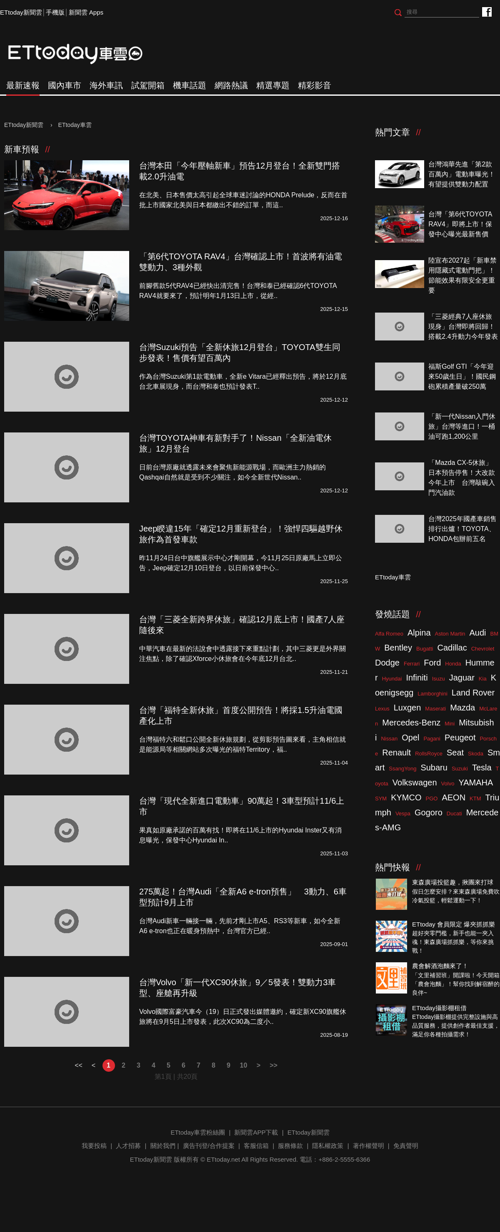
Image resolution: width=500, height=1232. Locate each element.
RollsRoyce (428, 753)
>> (274, 1065)
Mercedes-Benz (411, 722)
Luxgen (407, 707)
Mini (450, 723)
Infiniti (417, 677)
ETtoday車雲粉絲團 (486, 11)
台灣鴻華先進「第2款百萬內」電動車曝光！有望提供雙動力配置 (461, 174)
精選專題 (273, 85)
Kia (483, 679)
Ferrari (412, 664)
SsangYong (402, 768)
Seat (455, 752)
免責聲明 (405, 1145)
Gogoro (428, 812)
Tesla (482, 767)
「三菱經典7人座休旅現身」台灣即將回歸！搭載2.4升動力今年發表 (463, 326)
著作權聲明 (368, 1145)
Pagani (431, 738)
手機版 (55, 12)
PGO (432, 798)
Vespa (402, 813)
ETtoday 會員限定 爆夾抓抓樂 (453, 924)
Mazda (462, 707)
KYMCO (406, 797)
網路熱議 (231, 85)
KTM (475, 798)
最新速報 (23, 85)
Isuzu (438, 679)
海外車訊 (106, 85)
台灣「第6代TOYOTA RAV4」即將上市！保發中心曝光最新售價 (460, 224)
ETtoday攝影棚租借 (439, 1007)
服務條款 (290, 1145)
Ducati (454, 813)
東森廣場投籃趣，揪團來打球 (452, 882)
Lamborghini (433, 694)
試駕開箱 (148, 85)
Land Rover (473, 692)
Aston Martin (450, 634)
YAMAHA (475, 782)
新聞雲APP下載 (256, 1132)
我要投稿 (94, 1145)
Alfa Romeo (389, 634)
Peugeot (460, 737)
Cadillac (452, 647)
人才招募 (128, 1145)
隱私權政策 (327, 1145)
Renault (396, 752)
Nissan (389, 738)
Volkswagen (414, 782)
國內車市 (64, 85)
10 (244, 1065)
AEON (453, 797)
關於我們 (162, 1145)
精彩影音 (314, 85)
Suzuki (460, 768)
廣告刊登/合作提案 (209, 1145)
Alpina (419, 632)
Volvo (448, 783)
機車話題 (189, 85)
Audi (478, 632)
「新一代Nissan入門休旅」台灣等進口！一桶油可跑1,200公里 (461, 426)
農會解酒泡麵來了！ (440, 965)
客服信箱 (256, 1145)
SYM (381, 798)
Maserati (435, 708)
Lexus (382, 708)
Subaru (434, 767)
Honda (453, 664)
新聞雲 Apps (86, 12)
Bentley (398, 647)
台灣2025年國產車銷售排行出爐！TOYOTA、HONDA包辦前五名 (462, 528)
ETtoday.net (223, 1159)
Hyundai (392, 679)
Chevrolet (483, 649)
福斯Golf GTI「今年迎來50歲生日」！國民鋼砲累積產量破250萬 (462, 376)
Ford (432, 662)
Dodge (387, 662)
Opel (410, 737)
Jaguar (462, 677)
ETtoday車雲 (83, 54)
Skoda (475, 753)
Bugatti (424, 649)
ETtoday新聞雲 (21, 12)
